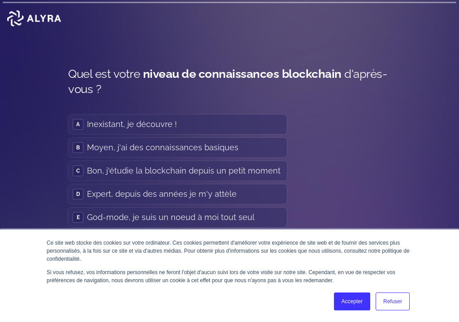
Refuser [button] (392, 301)
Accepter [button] (352, 301)
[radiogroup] (177, 170)
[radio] (177, 124)
